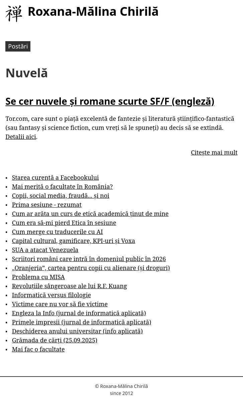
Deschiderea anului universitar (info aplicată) (77, 331)
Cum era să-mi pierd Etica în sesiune (64, 223)
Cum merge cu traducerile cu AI (57, 232)
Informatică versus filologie (51, 295)
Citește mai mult (214, 152)
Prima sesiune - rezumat (47, 204)
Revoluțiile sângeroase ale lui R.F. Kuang (69, 286)
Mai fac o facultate (38, 349)
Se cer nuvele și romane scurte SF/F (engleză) (109, 101)
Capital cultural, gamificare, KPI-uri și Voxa (73, 241)
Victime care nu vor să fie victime (60, 304)
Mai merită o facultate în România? (62, 186)
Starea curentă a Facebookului (55, 177)
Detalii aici (20, 137)
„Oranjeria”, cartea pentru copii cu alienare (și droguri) (91, 268)
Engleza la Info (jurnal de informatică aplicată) (79, 313)
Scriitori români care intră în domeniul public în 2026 (89, 259)
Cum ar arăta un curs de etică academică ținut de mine (90, 214)
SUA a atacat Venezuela (45, 250)
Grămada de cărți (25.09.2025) (55, 340)
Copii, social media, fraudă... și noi (60, 195)
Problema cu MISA (38, 277)
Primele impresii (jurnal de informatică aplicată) (81, 322)
